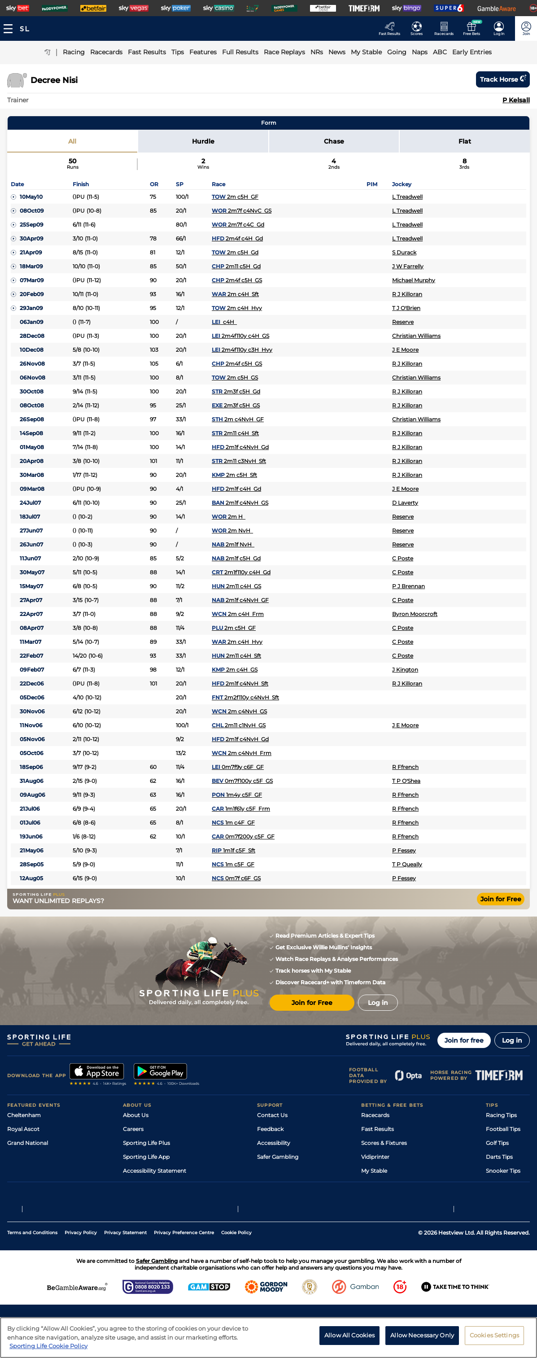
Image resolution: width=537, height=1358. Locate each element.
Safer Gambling (277, 1156)
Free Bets (374, 1184)
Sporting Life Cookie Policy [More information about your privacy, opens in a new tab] (48, 1345)
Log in (512, 1040)
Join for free (464, 1040)
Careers (133, 1129)
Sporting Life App (146, 1156)
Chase (334, 141)
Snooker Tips (503, 1170)
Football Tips (503, 1129)
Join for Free (500, 899)
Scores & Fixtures (384, 1143)
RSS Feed (135, 1198)
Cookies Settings (494, 1335)
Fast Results (377, 1129)
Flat (464, 141)
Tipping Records (508, 1184)
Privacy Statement (125, 1263)
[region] (268, 1337)
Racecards (375, 1115)
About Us (135, 1115)
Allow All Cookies (349, 1335)
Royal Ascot (23, 1129)
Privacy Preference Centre (184, 1263)
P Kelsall (516, 100)
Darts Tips (499, 1156)
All (72, 141)
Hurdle (203, 141)
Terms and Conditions (32, 1263)
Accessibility (273, 1143)
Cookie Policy (236, 1263)
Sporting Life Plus (146, 1143)
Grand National (27, 1143)
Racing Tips (501, 1115)
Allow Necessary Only (422, 1335)
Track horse (503, 79)
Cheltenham (24, 1115)
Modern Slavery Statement (159, 1184)
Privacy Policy (81, 1263)
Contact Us (272, 1115)
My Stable (374, 1170)
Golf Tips (497, 1143)
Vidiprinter (375, 1156)
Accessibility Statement (154, 1170)
